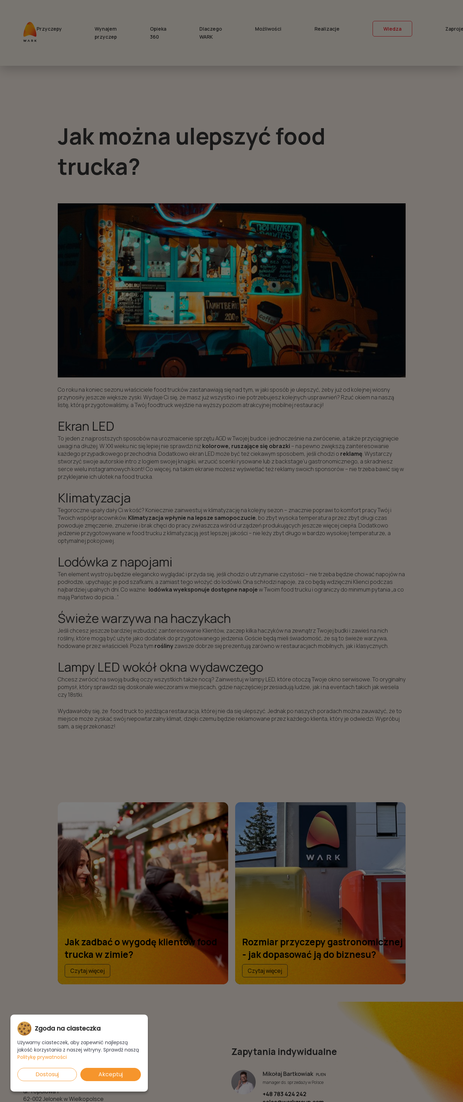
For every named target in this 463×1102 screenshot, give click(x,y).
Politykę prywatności (42, 1057)
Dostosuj (47, 1074)
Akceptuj (110, 1074)
